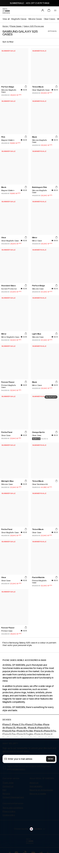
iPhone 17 (7, 724)
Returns (6, 794)
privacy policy (19, 769)
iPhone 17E (11, 728)
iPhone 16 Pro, (43, 728)
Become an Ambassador (41, 790)
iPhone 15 (38, 731)
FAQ (4, 790)
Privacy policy (9, 811)
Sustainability (36, 786)
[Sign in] (42, 10)
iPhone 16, (32, 728)
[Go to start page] (6, 10)
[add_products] (25, 86)
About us (34, 783)
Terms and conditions (13, 808)
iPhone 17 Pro (18, 724)
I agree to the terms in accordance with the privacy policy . (29, 767)
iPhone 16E (22, 728)
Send (50, 759)
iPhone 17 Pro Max (33, 724)
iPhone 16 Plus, (9, 731)
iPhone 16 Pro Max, (25, 731)
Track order (8, 783)
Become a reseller (38, 794)
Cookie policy (9, 815)
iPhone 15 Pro (49, 731)
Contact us (8, 786)
